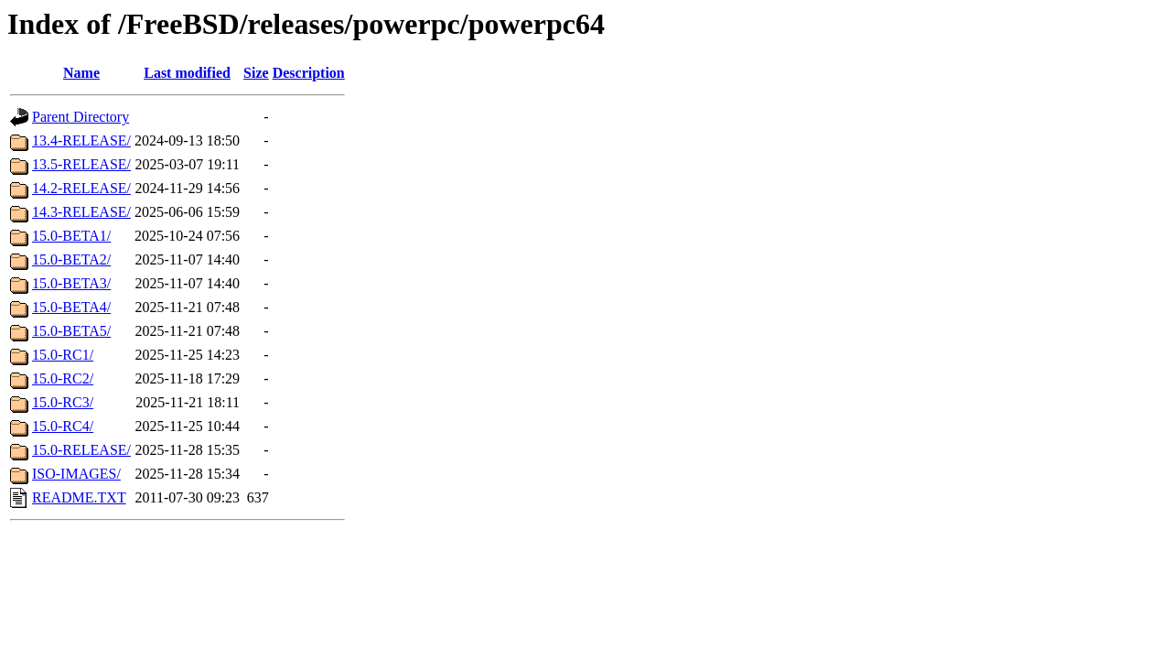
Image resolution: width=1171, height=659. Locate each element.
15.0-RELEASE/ (81, 450)
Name (81, 73)
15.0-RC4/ (62, 426)
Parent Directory (80, 116)
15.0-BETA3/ (71, 283)
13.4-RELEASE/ (81, 140)
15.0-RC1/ (62, 354)
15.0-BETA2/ (71, 259)
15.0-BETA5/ (71, 331)
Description (309, 73)
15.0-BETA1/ (71, 235)
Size (256, 73)
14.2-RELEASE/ (81, 188)
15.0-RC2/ (62, 378)
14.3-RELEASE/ (81, 212)
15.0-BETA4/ (71, 307)
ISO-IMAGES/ (76, 473)
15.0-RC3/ (62, 402)
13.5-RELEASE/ (81, 164)
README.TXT (79, 497)
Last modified (187, 73)
